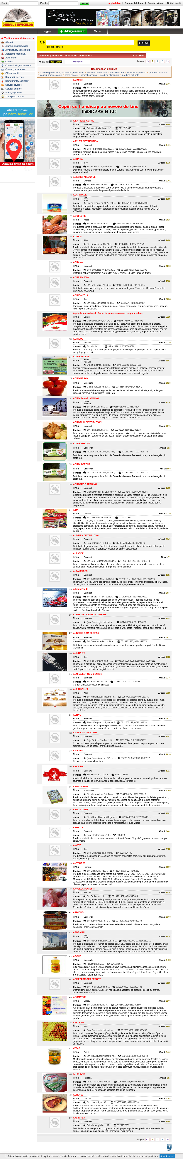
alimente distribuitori (97, 72)
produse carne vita (158, 72)
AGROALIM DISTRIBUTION (87, 422)
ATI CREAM (79, 1074)
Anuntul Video (155, 3)
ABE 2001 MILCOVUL (84, 177)
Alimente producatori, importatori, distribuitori (65, 55)
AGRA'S (77, 236)
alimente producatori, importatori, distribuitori (62, 72)
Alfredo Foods (80, 589)
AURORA (78, 1095)
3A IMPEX (78, 80)
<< (147, 61)
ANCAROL (78, 766)
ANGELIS (78, 827)
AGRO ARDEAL (81, 356)
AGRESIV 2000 (81, 277)
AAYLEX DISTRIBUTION (85, 141)
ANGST (77, 845)
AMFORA (78, 750)
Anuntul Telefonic (134, 3)
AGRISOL (78, 339)
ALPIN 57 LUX (80, 689)
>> (167, 61)
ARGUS (77, 956)
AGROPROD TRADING (85, 484)
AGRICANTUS (80, 295)
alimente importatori (136, 72)
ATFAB (76, 1048)
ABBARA (78, 159)
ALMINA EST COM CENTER (87, 674)
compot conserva (89, 75)
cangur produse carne (51, 75)
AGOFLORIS (79, 216)
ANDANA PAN (80, 786)
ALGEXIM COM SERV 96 (86, 633)
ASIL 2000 (78, 1022)
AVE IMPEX (79, 1117)
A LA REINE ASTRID (83, 120)
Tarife (97, 31)
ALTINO (77, 715)
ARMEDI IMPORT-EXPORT (87, 979)
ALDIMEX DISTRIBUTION (86, 535)
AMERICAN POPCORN (85, 732)
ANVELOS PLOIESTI (83, 888)
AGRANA (78, 262)
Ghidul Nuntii (174, 3)
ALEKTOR (78, 553)
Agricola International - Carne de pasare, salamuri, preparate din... (108, 313)
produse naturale (130, 75)
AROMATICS (79, 997)
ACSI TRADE (80, 194)
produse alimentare (109, 75)
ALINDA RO (79, 653)
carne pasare (71, 75)
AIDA (75, 510)
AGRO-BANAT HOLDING (86, 398)
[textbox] (90, 42)
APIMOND (78, 912)
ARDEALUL (79, 932)
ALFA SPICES (80, 571)
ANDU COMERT (81, 809)
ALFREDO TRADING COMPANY (89, 614)
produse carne (117, 72)
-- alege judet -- (78, 61)
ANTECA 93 (79, 863)
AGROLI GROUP (81, 443)
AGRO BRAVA (80, 378)
